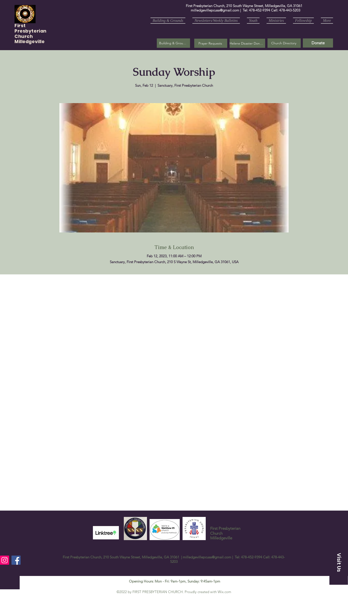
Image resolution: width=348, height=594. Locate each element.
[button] (210, 43)
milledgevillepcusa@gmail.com (215, 10)
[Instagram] (4, 560)
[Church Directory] (284, 43)
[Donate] (318, 43)
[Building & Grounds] (173, 43)
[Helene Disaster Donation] (247, 43)
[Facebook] (16, 560)
